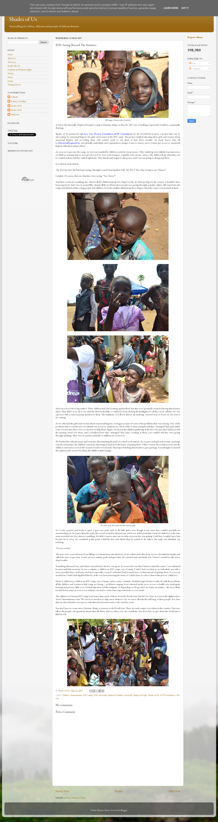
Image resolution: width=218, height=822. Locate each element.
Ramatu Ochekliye (18, 101)
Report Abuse (195, 37)
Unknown (15, 114)
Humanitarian (76, 695)
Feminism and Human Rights (20, 69)
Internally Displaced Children (111, 695)
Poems (10, 77)
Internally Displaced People (136, 695)
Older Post (174, 791)
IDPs (96, 695)
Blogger (124, 810)
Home (118, 791)
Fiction (10, 73)
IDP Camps (88, 695)
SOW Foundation (167, 695)
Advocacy (12, 62)
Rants (10, 80)
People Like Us (14, 65)
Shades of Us (23, 19)
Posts (192, 63)
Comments (194, 68)
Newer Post (62, 791)
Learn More (171, 8)
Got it (185, 8)
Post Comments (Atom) (76, 797)
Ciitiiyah (14, 97)
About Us (12, 58)
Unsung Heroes (14, 84)
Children (65, 695)
